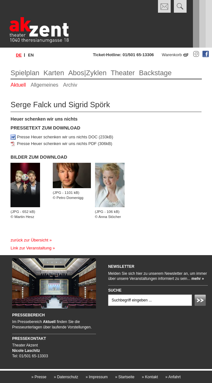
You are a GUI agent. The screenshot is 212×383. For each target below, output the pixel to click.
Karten (54, 73)
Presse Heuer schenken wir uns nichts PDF (57, 143)
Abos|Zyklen (87, 73)
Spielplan (24, 73)
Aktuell (18, 85)
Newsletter (121, 266)
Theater (123, 73)
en (31, 55)
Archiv (70, 85)
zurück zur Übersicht (29, 240)
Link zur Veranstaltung (30, 248)
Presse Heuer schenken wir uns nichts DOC (57, 137)
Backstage (155, 73)
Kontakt (150, 377)
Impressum (96, 377)
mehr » (197, 278)
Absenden (201, 301)
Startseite (124, 377)
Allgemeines (44, 85)
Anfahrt (173, 377)
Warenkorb (172, 54)
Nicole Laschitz (26, 350)
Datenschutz (66, 377)
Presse (38, 377)
